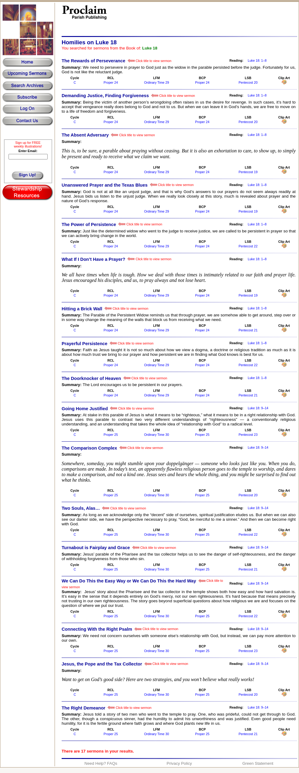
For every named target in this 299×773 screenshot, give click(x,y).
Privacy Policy (179, 763)
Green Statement (257, 763)
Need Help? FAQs (101, 763)
